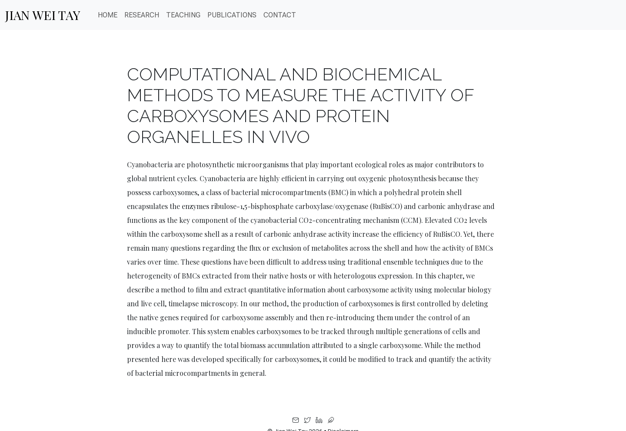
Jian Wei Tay (42, 15)
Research (141, 15)
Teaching (183, 15)
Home (107, 15)
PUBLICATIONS (231, 15)
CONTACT (279, 15)
